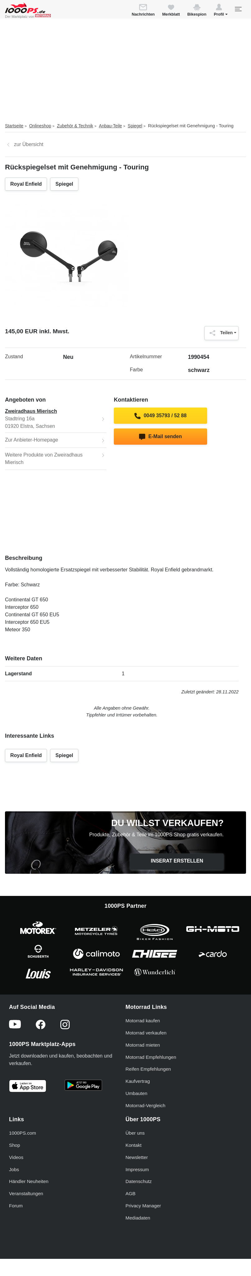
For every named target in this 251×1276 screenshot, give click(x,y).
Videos (16, 1157)
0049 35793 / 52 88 (160, 416)
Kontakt (134, 1145)
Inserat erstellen (177, 860)
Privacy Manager (143, 1205)
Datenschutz (139, 1181)
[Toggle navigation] (238, 9)
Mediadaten (138, 1217)
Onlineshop (40, 125)
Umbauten (136, 1093)
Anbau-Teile (110, 125)
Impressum (137, 1169)
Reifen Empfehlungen (148, 1069)
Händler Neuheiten (29, 1181)
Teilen (220, 333)
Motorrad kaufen (143, 1020)
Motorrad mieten (143, 1045)
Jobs (14, 1169)
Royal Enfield (26, 184)
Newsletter (137, 1157)
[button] (220, 10)
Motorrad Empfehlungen (151, 1057)
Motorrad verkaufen (146, 1032)
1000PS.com (22, 1133)
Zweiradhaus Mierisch (31, 411)
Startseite (14, 125)
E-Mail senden (160, 437)
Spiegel (135, 125)
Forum (16, 1205)
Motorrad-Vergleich (145, 1105)
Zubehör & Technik (75, 125)
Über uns (135, 1133)
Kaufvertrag (138, 1081)
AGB (131, 1193)
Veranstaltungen (26, 1193)
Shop (14, 1145)
